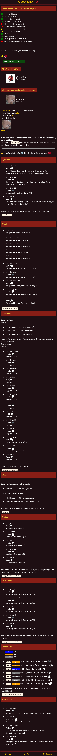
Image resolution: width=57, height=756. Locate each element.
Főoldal (9, 754)
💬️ (13, 179)
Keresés (28, 754)
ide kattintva (15, 142)
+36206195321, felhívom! (14, 62)
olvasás (8, 662)
